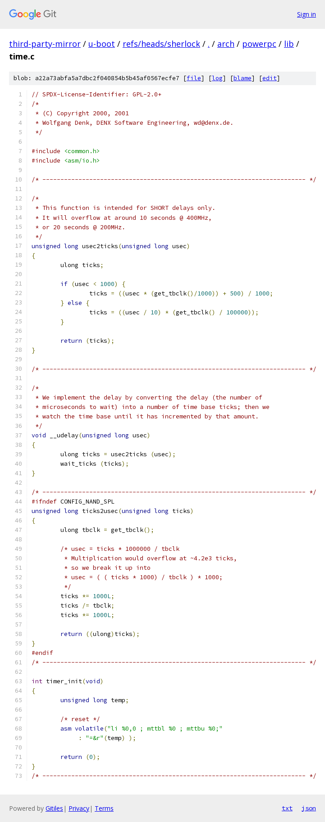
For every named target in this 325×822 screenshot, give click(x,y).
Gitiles (54, 808)
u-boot (101, 43)
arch (225, 43)
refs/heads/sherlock (161, 43)
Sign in (306, 14)
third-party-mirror (45, 43)
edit (269, 78)
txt (287, 808)
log (217, 78)
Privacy (79, 808)
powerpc (259, 43)
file (194, 78)
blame (242, 78)
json (309, 808)
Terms (104, 808)
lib (289, 43)
